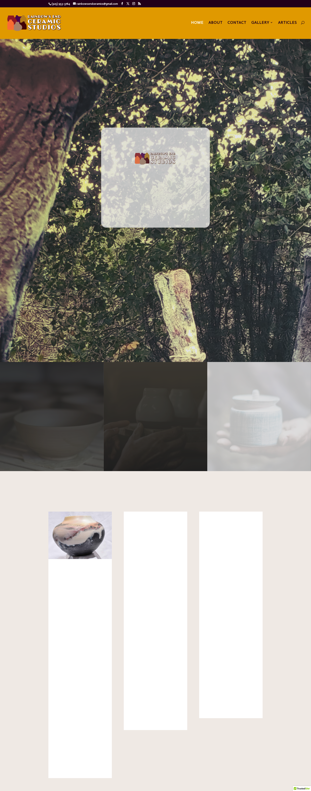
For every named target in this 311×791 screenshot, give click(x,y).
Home (197, 23)
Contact (236, 23)
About (215, 23)
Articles (287, 23)
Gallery (260, 23)
